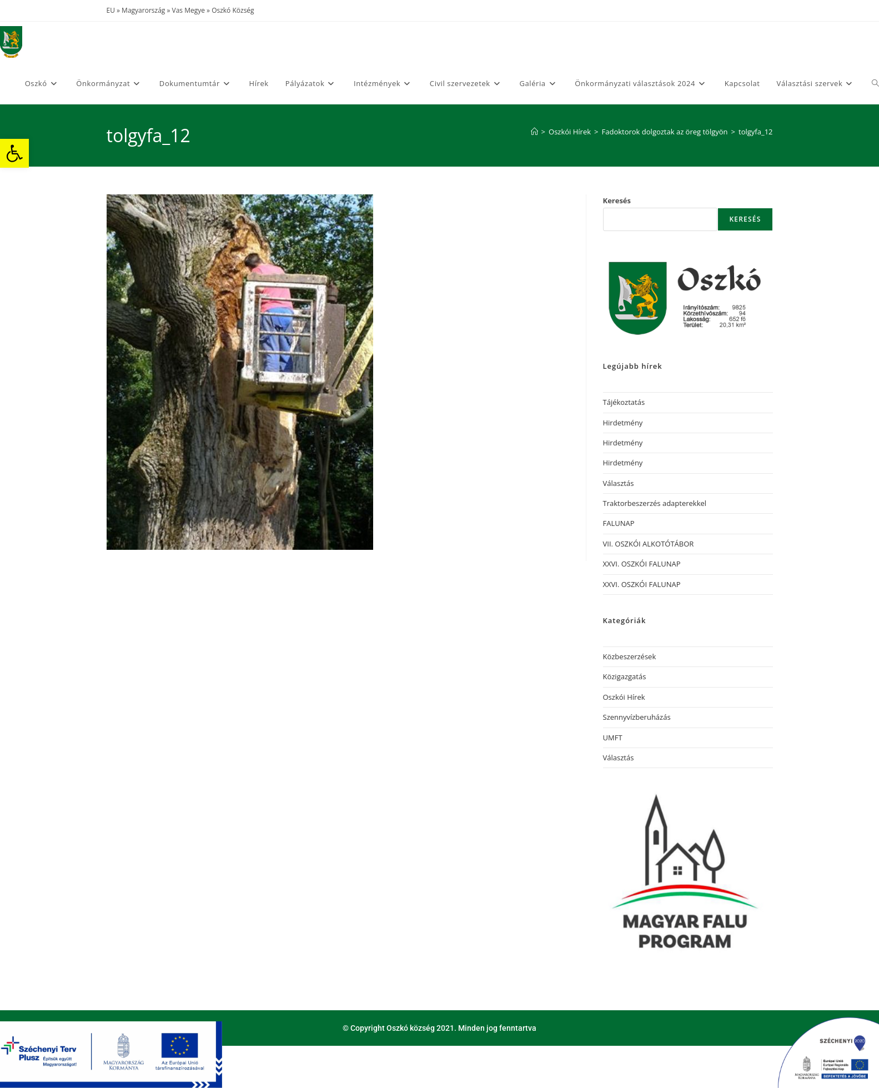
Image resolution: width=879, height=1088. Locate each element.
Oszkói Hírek (624, 697)
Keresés (617, 200)
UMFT (612, 738)
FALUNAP (619, 523)
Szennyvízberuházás (637, 717)
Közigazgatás (624, 676)
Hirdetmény (623, 423)
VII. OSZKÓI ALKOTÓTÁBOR (648, 544)
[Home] (534, 132)
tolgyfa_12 (755, 132)
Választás (618, 483)
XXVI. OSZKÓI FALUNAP (642, 564)
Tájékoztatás (624, 402)
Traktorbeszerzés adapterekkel (655, 503)
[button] (14, 153)
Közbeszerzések (629, 656)
